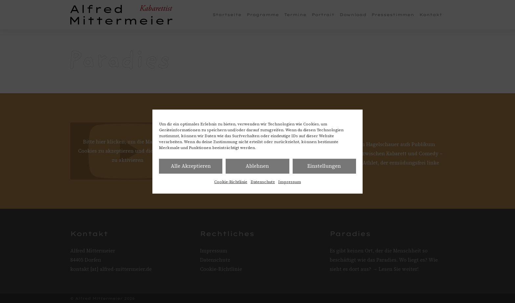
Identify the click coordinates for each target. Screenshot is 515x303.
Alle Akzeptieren (191, 165)
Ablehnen (257, 165)
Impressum (289, 181)
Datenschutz (263, 181)
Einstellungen (324, 165)
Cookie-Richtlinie (230, 181)
